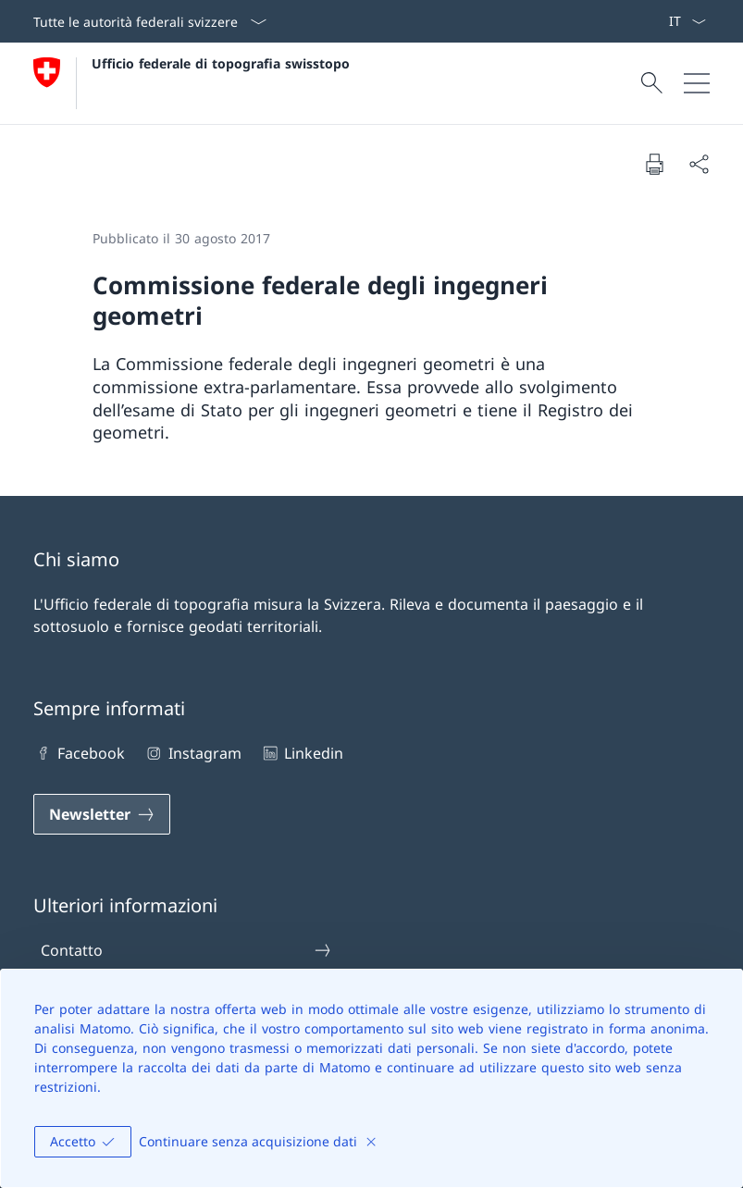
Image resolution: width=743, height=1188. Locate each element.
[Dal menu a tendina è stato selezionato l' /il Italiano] (687, 21)
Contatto (186, 950)
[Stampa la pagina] (654, 163)
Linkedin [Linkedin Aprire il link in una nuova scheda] (301, 753)
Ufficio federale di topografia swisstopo (221, 63)
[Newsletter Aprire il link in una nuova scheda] (101, 814)
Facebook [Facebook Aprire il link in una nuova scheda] (79, 753)
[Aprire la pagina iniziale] (191, 83)
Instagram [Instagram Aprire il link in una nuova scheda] (192, 753)
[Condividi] (698, 163)
